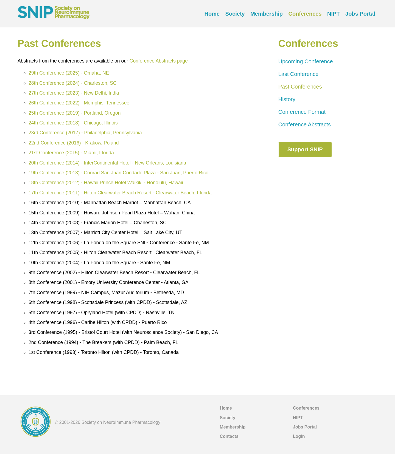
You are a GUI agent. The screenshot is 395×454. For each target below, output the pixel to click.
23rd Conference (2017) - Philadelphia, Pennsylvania (85, 132)
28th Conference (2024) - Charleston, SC (73, 83)
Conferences (304, 14)
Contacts (229, 436)
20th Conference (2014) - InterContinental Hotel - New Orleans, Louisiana (107, 163)
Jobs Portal (360, 14)
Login (299, 436)
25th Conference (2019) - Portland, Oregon (75, 113)
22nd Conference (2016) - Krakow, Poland (74, 143)
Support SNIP (305, 149)
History (286, 99)
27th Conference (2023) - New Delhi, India (74, 93)
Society (235, 14)
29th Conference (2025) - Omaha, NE (69, 73)
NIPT (333, 14)
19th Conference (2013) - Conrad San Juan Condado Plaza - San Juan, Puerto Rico (118, 172)
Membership (266, 14)
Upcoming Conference (305, 61)
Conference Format (302, 112)
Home (212, 14)
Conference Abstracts (304, 124)
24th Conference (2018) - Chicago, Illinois (73, 123)
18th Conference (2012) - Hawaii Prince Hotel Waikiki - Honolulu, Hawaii (106, 182)
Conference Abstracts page (159, 61)
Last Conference (298, 74)
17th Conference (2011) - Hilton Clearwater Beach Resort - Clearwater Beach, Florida (120, 192)
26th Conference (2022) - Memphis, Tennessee (79, 103)
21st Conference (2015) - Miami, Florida (71, 152)
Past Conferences (300, 87)
